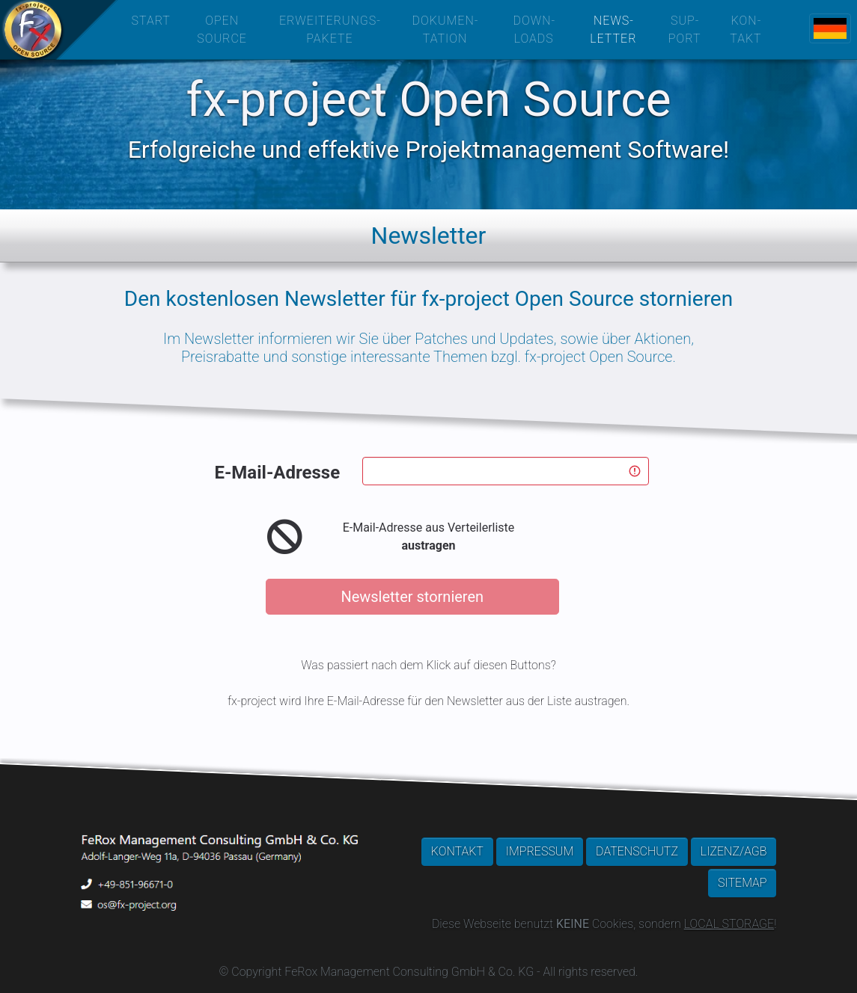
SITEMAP (742, 883)
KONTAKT (457, 851)
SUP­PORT (684, 29)
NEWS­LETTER (613, 29)
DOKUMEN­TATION (445, 29)
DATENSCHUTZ (637, 851)
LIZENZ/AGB (734, 851)
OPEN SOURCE (222, 29)
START (151, 20)
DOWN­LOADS (534, 29)
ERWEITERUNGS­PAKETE (329, 29)
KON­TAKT (745, 29)
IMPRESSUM (539, 851)
